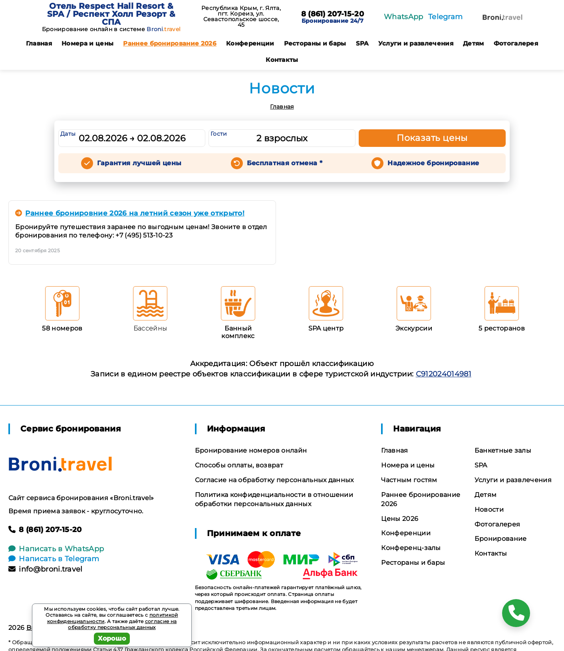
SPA (362, 43)
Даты (67, 133)
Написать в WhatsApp (56, 548)
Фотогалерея (516, 43)
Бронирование (501, 538)
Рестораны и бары (315, 43)
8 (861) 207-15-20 (332, 14)
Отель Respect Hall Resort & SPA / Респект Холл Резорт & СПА (111, 14)
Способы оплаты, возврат (239, 465)
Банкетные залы (503, 450)
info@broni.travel (45, 569)
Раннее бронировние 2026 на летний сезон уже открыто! (129, 213)
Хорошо (112, 638)
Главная (39, 43)
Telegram (445, 16)
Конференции (250, 43)
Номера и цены (87, 43)
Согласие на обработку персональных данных (274, 480)
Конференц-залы (411, 548)
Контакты (282, 59)
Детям (473, 43)
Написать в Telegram (53, 558)
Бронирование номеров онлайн (251, 450)
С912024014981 (443, 374)
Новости (489, 509)
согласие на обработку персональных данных (122, 624)
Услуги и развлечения (415, 43)
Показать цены (432, 138)
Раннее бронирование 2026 (169, 43)
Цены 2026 (399, 518)
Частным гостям (409, 480)
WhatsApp (403, 16)
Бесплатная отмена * (284, 163)
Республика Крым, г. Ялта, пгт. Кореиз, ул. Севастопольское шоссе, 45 (241, 16)
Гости (219, 133)
